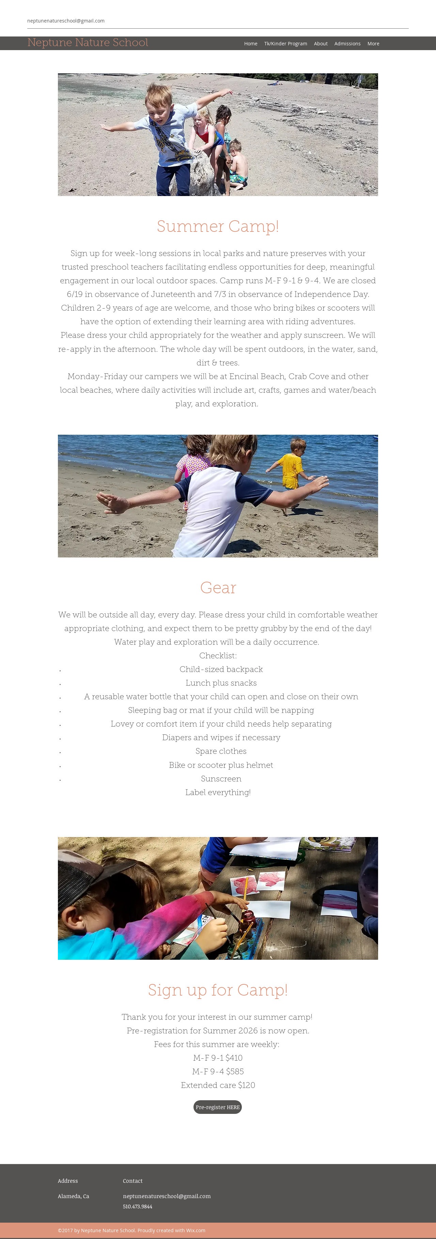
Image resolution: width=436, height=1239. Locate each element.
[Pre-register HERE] (217, 1107)
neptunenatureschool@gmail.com (66, 20)
